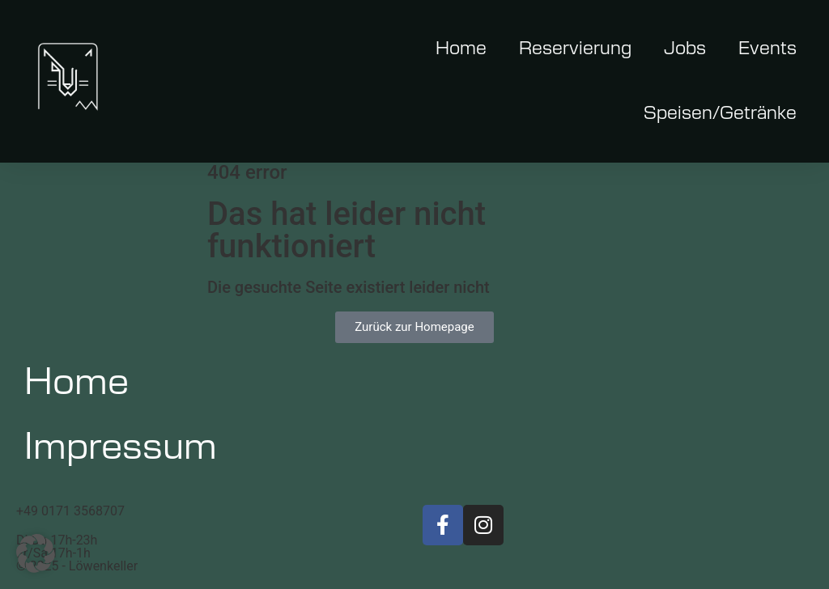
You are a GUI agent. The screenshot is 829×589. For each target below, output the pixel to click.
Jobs (685, 48)
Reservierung (575, 48)
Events (767, 48)
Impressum (120, 448)
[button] (35, 553)
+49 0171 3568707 (70, 511)
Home (461, 48)
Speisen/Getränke (720, 113)
